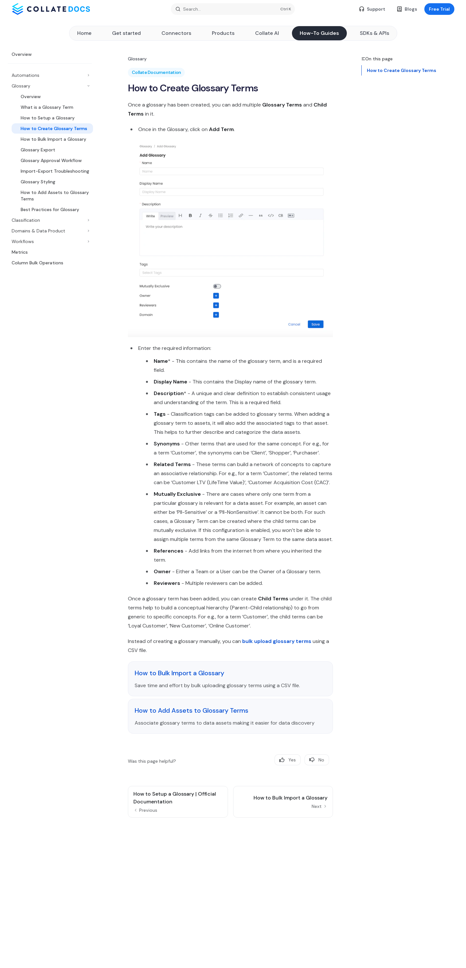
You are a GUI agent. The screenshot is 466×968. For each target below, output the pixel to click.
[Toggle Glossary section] (49, 86)
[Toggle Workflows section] (49, 241)
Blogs (407, 9)
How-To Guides (319, 33)
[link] (230, 678)
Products (223, 33)
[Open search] (233, 9)
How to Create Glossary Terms (401, 70)
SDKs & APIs (374, 33)
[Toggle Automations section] (49, 75)
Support (372, 9)
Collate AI (267, 33)
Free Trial (439, 9)
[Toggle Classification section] (49, 220)
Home (84, 33)
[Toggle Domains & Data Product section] (49, 231)
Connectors (176, 33)
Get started (126, 33)
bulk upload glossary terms (276, 641)
